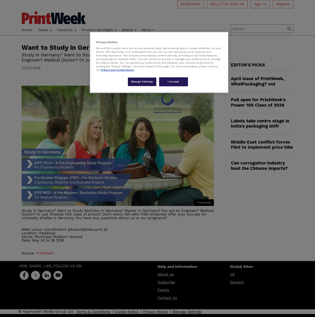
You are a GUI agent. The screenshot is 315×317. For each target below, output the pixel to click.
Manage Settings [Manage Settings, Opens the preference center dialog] (142, 81)
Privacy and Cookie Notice (117, 70)
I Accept (173, 81)
